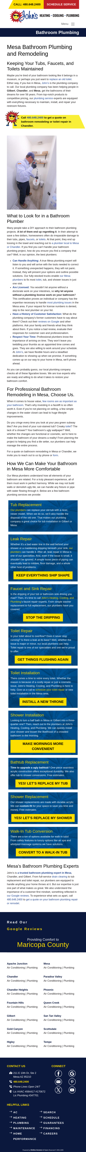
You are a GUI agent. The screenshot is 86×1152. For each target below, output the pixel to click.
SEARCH (49, 1112)
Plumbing (32, 967)
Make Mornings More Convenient (43, 746)
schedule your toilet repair (50, 689)
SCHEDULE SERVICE (61, 4)
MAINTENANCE (24, 1128)
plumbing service (43, 98)
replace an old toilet (60, 79)
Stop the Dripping (43, 617)
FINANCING (51, 1128)
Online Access (36, 1150)
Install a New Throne (43, 702)
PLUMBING (21, 1123)
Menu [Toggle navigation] (68, 24)
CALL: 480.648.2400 (27, 4)
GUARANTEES (53, 1123)
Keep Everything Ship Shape (43, 575)
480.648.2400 (35, 117)
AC (15, 1112)
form (55, 455)
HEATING (20, 1117)
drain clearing (59, 876)
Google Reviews (25, 929)
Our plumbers (18, 510)
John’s (45, 83)
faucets (30, 239)
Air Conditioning (16, 967)
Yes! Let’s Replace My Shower (43, 818)
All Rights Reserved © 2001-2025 (53, 1150)
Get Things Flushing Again (43, 660)
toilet (38, 279)
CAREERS (50, 1133)
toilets (42, 239)
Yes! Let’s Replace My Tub (43, 783)
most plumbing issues (59, 302)
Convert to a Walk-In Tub (43, 852)
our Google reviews (18, 895)
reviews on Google (49, 321)
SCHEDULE (51, 1117)
